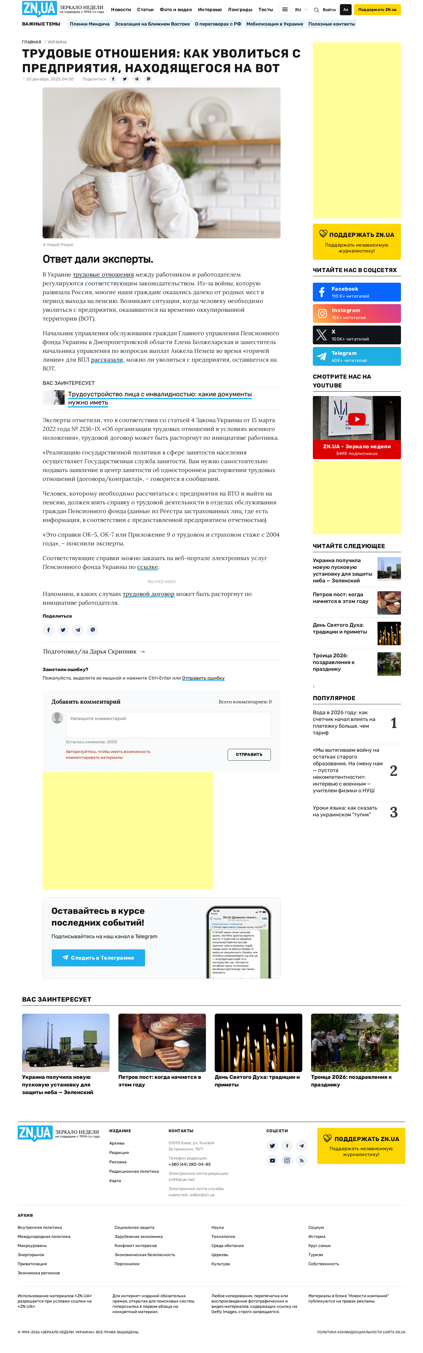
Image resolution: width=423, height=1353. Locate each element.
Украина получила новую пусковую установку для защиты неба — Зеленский (342, 570)
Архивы (117, 1143)
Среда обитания (228, 1245)
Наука (218, 1227)
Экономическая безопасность (145, 1254)
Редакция (119, 1152)
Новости (121, 9)
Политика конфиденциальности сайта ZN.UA (361, 1332)
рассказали (107, 359)
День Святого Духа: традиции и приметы (340, 628)
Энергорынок (31, 1254)
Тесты (265, 9)
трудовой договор (148, 593)
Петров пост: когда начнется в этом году (340, 597)
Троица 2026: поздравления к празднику (334, 662)
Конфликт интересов (136, 1245)
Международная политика (44, 1236)
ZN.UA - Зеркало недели (357, 446)
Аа (345, 9)
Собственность (323, 1263)
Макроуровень (32, 1245)
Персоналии (127, 1263)
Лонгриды (240, 9)
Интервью (210, 9)
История (316, 1236)
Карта (115, 1180)
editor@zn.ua (202, 1194)
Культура (221, 1263)
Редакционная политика (134, 1171)
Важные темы (41, 24)
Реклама (118, 1162)
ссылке (147, 566)
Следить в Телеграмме (98, 958)
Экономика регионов (39, 1273)
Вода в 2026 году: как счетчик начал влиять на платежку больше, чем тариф (344, 722)
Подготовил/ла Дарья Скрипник (90, 651)
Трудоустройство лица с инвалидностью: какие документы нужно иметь (160, 398)
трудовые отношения (103, 274)
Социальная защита (135, 1227)
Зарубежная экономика (139, 1236)
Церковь (220, 1254)
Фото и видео (176, 9)
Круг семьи (319, 1245)
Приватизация (32, 1263)
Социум (316, 1227)
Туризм (315, 1254)
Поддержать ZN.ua (377, 9)
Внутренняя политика (40, 1227)
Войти (329, 9)
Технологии (223, 1236)
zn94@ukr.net (181, 1179)
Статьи (145, 9)
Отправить (249, 754)
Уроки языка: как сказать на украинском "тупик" (345, 811)
